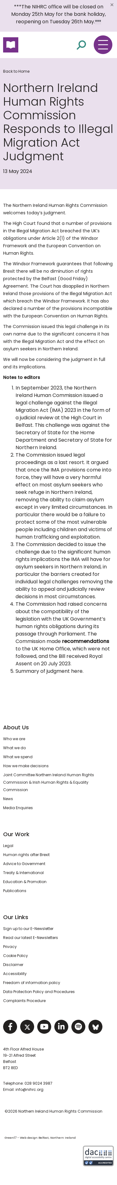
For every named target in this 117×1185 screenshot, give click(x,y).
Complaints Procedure (24, 1000)
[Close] (111, 4)
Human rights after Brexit (26, 854)
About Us (16, 727)
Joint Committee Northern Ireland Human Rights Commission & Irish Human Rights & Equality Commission (48, 782)
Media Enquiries (18, 807)
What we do (14, 747)
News (8, 798)
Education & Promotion (25, 881)
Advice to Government (24, 863)
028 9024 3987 (38, 1083)
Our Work (16, 834)
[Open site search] (81, 44)
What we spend (18, 756)
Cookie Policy (15, 955)
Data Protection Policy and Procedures (39, 991)
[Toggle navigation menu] (103, 45)
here (77, 671)
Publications (14, 890)
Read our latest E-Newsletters (30, 937)
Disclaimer (13, 964)
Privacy (10, 946)
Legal (8, 845)
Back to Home (16, 71)
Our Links (15, 917)
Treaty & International (23, 872)
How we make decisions (26, 765)
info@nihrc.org (29, 1089)
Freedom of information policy (31, 982)
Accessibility (15, 973)
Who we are (14, 738)
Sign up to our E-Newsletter (28, 928)
